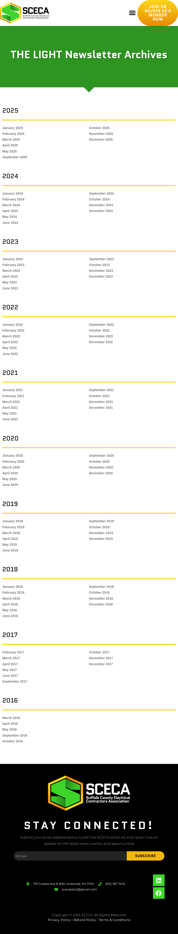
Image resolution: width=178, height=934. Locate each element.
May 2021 (9, 413)
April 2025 (10, 145)
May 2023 (9, 282)
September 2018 (101, 587)
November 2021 (101, 402)
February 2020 (13, 461)
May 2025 (9, 151)
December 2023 (101, 276)
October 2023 (99, 265)
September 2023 (101, 259)
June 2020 (10, 485)
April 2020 (10, 473)
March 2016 (11, 718)
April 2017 (10, 664)
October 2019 (99, 527)
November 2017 (101, 658)
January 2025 (12, 128)
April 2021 (10, 407)
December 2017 (101, 664)
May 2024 (9, 216)
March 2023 (11, 270)
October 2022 (99, 330)
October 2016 (12, 741)
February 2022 (13, 330)
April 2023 (10, 276)
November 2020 (101, 467)
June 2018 (10, 616)
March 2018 (11, 598)
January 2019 (12, 521)
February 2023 (13, 265)
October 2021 (99, 396)
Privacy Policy (59, 920)
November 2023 (101, 270)
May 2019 (9, 544)
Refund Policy (84, 920)
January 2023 (12, 259)
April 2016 (10, 723)
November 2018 (101, 598)
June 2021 (10, 419)
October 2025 (99, 128)
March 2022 (11, 336)
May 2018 (9, 610)
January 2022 (12, 324)
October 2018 (99, 592)
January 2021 (12, 390)
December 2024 (101, 211)
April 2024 (10, 211)
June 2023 (10, 288)
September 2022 (101, 324)
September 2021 (101, 390)
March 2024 (11, 205)
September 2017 (14, 681)
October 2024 (99, 199)
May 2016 (9, 729)
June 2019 (10, 550)
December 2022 (101, 342)
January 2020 (12, 455)
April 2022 (10, 342)
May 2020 (9, 479)
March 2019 (11, 533)
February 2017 (13, 652)
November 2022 (101, 336)
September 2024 (101, 193)
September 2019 (101, 521)
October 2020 (99, 461)
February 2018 (13, 592)
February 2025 (13, 134)
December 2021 (101, 407)
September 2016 (14, 735)
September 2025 (14, 157)
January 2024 (12, 193)
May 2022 (9, 348)
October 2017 (99, 652)
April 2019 (10, 539)
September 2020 (101, 455)
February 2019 (13, 527)
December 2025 (101, 139)
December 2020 (101, 473)
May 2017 (9, 670)
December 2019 (101, 539)
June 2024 (10, 223)
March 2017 (11, 658)
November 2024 (101, 205)
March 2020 (11, 467)
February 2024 (13, 199)
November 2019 (101, 533)
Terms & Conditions (114, 920)
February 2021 (13, 396)
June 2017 (10, 676)
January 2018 (12, 587)
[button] (132, 13)
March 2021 (11, 402)
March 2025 (11, 139)
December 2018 (101, 604)
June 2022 (10, 354)
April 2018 (10, 604)
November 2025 (101, 134)
